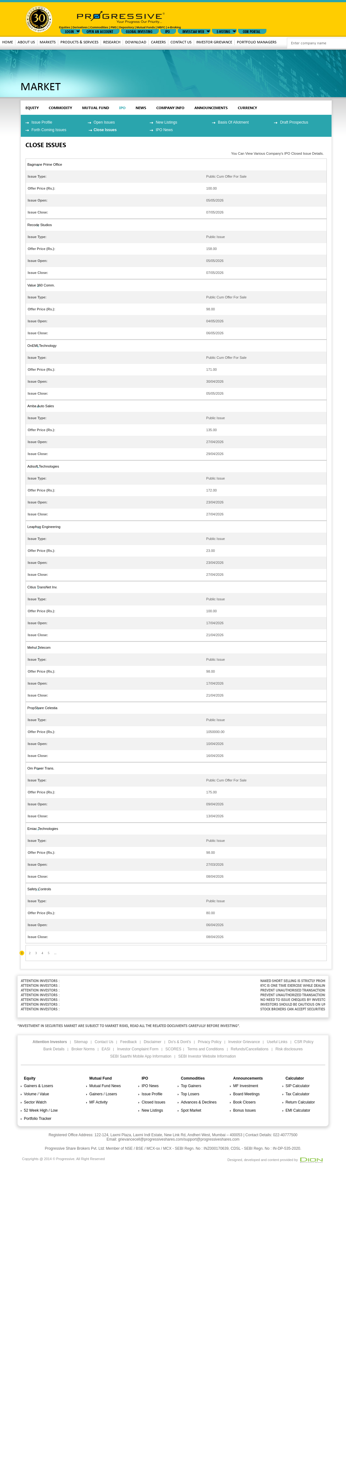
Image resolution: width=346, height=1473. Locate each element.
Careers (158, 42)
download (135, 42)
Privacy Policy (209, 1042)
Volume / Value (36, 1094)
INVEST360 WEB (193, 31)
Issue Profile (41, 122)
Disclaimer (152, 1042)
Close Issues (105, 130)
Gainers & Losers (38, 1086)
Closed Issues (153, 1102)
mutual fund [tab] (95, 107)
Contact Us (181, 42)
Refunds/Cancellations (250, 1049)
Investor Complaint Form (137, 1049)
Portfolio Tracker (37, 1118)
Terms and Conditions (205, 1049)
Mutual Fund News (105, 1086)
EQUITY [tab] (32, 107)
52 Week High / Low (41, 1110)
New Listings (166, 122)
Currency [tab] (247, 107)
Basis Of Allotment (233, 122)
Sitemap (81, 1042)
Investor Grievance (214, 42)
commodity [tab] (60, 107)
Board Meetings (246, 1094)
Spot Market (191, 1110)
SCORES (173, 1049)
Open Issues (104, 122)
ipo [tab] (122, 107)
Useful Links (277, 1042)
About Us (26, 42)
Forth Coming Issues (48, 130)
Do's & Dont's (179, 1042)
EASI (106, 1049)
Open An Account (100, 31)
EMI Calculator (298, 1110)
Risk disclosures (289, 1049)
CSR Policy (304, 1042)
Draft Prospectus (294, 122)
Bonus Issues (244, 1110)
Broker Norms (83, 1049)
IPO (167, 31)
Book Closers (244, 1102)
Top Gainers (191, 1086)
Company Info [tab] (170, 107)
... (55, 953)
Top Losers (190, 1094)
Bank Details (53, 1049)
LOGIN (69, 31)
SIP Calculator (298, 1086)
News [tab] (141, 107)
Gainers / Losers (103, 1094)
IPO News (164, 130)
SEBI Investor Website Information (207, 1056)
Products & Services (79, 42)
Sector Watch (35, 1102)
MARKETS (48, 42)
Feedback (128, 1042)
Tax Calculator (298, 1094)
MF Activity (98, 1102)
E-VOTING (223, 31)
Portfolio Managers (256, 42)
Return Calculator (300, 1102)
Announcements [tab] (211, 107)
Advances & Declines (198, 1102)
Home (7, 42)
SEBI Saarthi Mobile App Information (140, 1056)
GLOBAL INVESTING (139, 31)
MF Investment (245, 1086)
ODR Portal (251, 31)
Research (111, 42)
